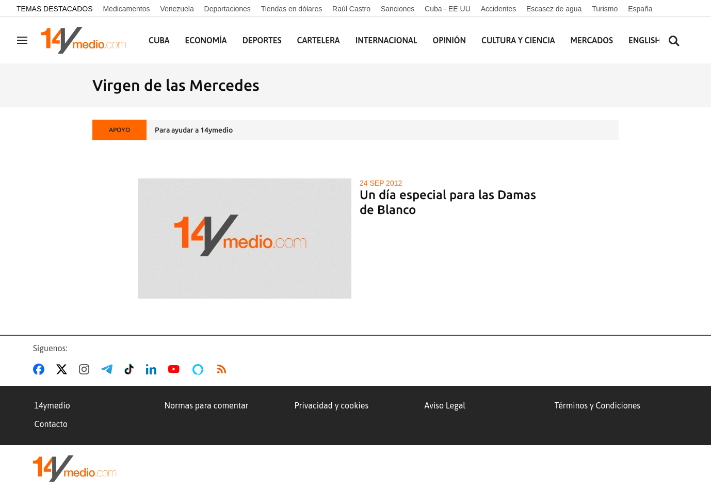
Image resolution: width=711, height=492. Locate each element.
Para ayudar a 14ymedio (194, 130)
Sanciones (397, 9)
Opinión (449, 40)
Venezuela (176, 9)
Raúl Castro (351, 9)
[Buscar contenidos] (674, 41)
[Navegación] (22, 40)
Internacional (386, 40)
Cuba (159, 40)
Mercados (592, 40)
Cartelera (318, 40)
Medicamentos (126, 9)
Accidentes (498, 9)
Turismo (605, 9)
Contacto (51, 424)
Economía (206, 40)
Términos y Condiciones (597, 405)
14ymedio (52, 405)
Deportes (262, 40)
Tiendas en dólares (291, 9)
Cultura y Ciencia (518, 40)
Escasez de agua (553, 9)
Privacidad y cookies (332, 405)
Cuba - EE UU (448, 9)
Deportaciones (227, 9)
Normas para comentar (207, 405)
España (640, 9)
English (644, 40)
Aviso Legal (445, 405)
